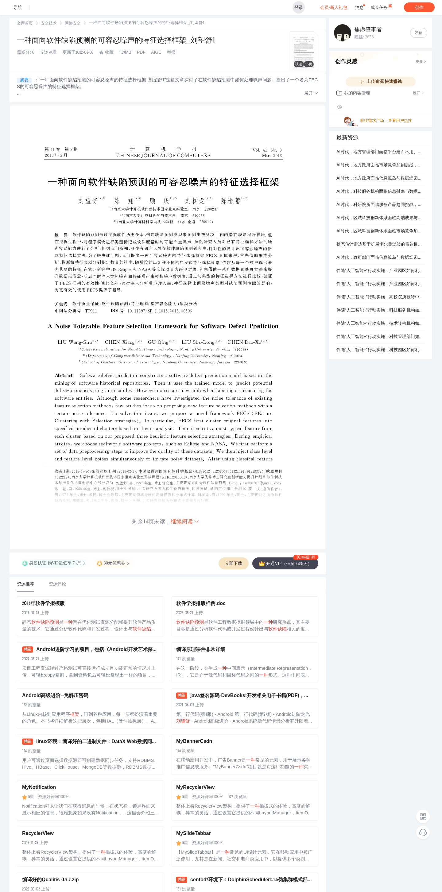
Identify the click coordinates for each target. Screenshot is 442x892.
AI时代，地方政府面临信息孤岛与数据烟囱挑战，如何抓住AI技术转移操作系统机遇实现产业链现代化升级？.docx (380, 178)
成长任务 (381, 6)
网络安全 (73, 24)
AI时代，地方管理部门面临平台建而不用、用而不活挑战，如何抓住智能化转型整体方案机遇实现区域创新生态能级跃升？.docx (380, 152)
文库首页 (25, 24)
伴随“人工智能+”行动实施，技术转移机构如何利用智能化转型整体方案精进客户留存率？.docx (380, 324)
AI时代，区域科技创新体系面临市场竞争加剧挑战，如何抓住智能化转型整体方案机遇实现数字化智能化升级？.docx (380, 231)
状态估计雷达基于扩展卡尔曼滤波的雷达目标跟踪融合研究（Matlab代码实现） (380, 244)
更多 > (421, 62)
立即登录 (253, 58)
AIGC (156, 53)
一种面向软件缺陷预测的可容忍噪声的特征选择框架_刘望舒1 (116, 41)
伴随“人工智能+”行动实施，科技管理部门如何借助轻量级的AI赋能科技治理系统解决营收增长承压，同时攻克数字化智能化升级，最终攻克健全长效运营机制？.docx (380, 337)
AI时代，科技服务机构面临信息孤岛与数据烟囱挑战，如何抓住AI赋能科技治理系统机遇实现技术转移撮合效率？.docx (380, 192)
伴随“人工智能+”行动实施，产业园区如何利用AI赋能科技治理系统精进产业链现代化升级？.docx (380, 271)
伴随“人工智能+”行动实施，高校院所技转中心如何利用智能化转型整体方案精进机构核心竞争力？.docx (380, 297)
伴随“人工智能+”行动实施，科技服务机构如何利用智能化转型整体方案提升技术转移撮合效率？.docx (380, 310)
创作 (419, 7)
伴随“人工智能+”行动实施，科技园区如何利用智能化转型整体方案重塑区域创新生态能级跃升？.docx (380, 350)
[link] (25, 23)
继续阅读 (185, 521)
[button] (311, 93)
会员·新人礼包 (334, 7)
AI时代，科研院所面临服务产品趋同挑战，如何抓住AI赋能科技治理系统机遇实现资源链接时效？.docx (380, 205)
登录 (298, 7)
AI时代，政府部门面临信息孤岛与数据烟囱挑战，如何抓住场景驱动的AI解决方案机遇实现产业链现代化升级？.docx (380, 258)
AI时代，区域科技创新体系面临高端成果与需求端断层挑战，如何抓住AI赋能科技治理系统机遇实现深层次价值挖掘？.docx (380, 218)
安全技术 (49, 24)
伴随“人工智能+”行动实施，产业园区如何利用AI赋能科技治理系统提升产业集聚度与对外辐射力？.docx (380, 284)
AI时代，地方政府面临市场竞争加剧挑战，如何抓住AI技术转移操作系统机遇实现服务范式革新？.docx (380, 165)
